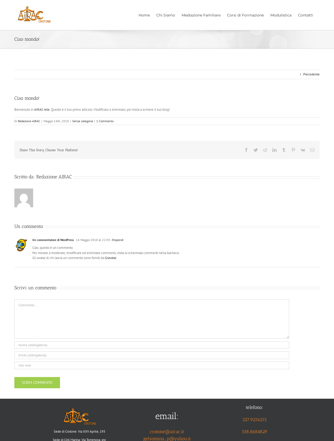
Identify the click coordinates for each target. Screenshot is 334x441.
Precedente (311, 74)
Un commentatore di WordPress (53, 240)
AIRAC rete (42, 109)
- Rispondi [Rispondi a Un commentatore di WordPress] (116, 240)
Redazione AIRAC (29, 121)
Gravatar (110, 258)
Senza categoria (82, 121)
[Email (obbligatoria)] (151, 355)
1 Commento (105, 121)
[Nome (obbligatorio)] (151, 345)
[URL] (151, 365)
